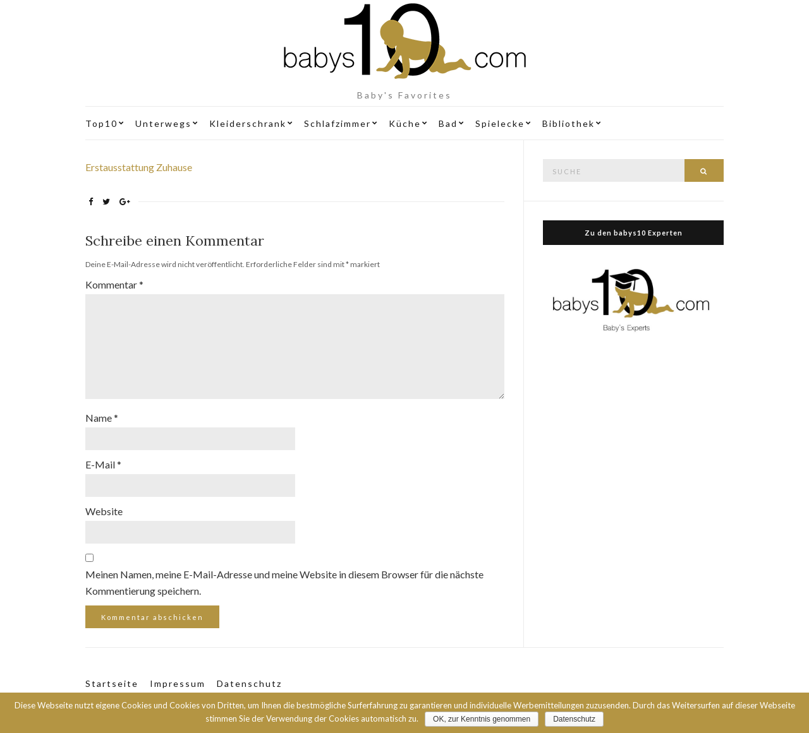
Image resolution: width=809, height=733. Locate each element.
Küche (405, 123)
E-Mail (103, 464)
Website (104, 511)
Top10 (101, 123)
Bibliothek (568, 123)
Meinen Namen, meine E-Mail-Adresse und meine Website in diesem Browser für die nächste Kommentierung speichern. (284, 582)
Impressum (177, 683)
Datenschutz (249, 683)
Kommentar (114, 284)
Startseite (111, 683)
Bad (448, 123)
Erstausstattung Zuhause (138, 167)
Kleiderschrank (247, 123)
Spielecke (500, 123)
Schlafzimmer (337, 123)
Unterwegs (163, 123)
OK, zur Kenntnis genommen (481, 719)
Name (101, 418)
